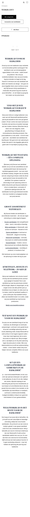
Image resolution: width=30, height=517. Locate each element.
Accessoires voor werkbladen (12, 22)
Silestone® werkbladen (13, 237)
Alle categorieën (8, 17)
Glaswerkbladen (11, 243)
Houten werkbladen (10, 222)
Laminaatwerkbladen (11, 248)
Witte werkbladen (10, 227)
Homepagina (4, 6)
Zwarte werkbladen (12, 232)
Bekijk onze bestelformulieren (15, 305)
